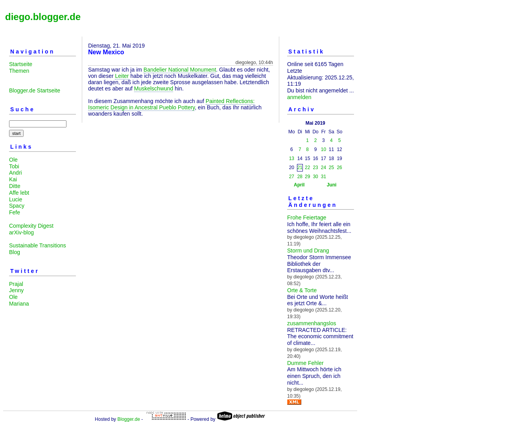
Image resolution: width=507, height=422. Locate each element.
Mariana (19, 303)
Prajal (16, 284)
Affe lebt (19, 193)
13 (291, 158)
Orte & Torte (302, 290)
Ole (13, 160)
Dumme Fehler (305, 363)
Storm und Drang (308, 250)
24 (323, 167)
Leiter (122, 76)
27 (291, 176)
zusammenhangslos (311, 323)
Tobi (14, 166)
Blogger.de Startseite (34, 90)
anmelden (299, 97)
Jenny (16, 290)
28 (299, 176)
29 (307, 176)
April (299, 185)
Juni (332, 185)
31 (323, 176)
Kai (13, 179)
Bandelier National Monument (180, 69)
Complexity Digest (31, 226)
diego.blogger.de (43, 16)
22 (307, 167)
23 (315, 167)
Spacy (16, 206)
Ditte (14, 186)
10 (323, 149)
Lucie (15, 199)
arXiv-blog (21, 232)
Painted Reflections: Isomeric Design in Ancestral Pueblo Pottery (171, 104)
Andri (15, 173)
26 (339, 167)
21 (299, 167)
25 (331, 167)
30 (315, 176)
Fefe (14, 212)
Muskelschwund (153, 88)
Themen (19, 71)
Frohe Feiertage (306, 217)
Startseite (20, 64)
